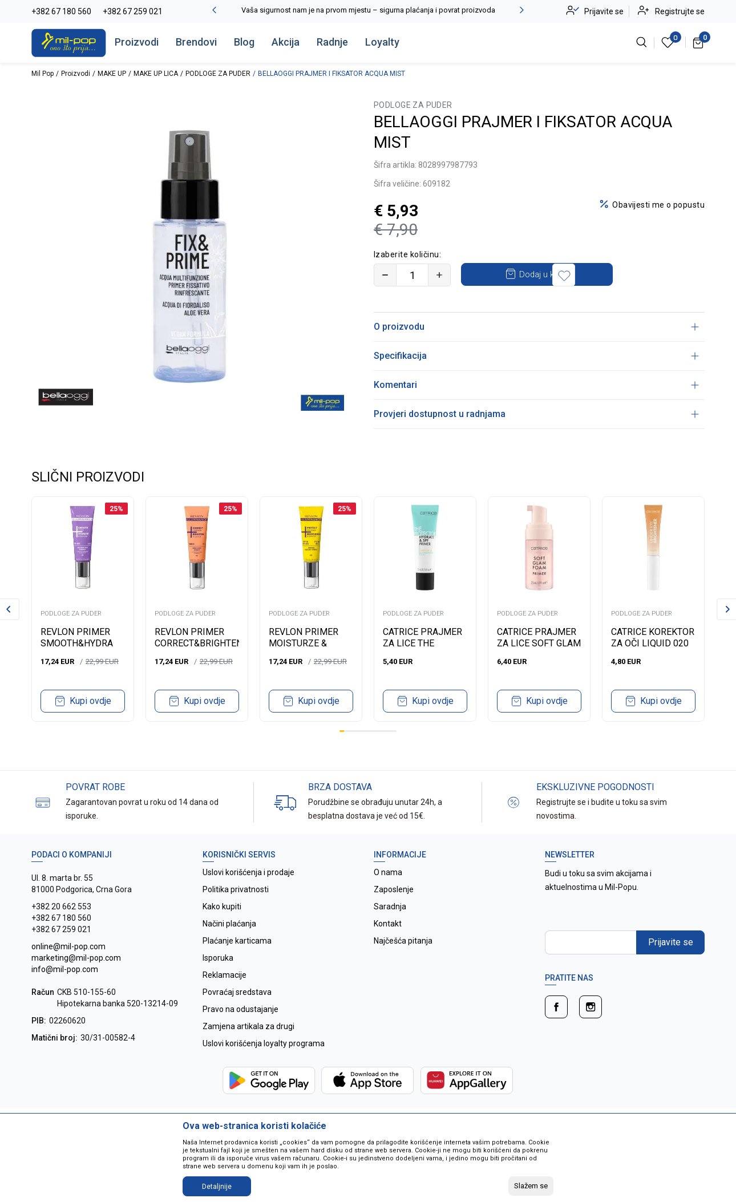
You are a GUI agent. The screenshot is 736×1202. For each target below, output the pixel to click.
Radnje (332, 42)
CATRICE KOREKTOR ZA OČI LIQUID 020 (652, 637)
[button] (644, 275)
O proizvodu (536, 326)
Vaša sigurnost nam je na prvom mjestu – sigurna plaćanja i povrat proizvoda (368, 10)
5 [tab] (360, 731)
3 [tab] (351, 731)
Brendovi (196, 42)
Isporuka (218, 957)
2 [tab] (346, 731)
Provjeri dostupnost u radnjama (536, 413)
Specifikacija (536, 355)
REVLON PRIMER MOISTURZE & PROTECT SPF (303, 643)
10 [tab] (384, 731)
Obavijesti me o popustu (658, 204)
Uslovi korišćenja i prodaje (248, 872)
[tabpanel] (82, 609)
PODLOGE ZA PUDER (217, 74)
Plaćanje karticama (237, 940)
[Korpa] (699, 42)
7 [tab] (370, 731)
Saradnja (390, 906)
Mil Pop (42, 74)
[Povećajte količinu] (439, 275)
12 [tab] (394, 731)
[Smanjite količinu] (385, 275)
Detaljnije (217, 1187)
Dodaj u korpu (550, 274)
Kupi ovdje (90, 700)
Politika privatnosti (236, 889)
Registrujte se (680, 11)
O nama (388, 872)
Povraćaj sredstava (237, 992)
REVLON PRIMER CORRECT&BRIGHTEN (197, 637)
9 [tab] (380, 731)
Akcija (286, 42)
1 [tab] (341, 731)
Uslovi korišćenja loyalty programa (264, 1043)
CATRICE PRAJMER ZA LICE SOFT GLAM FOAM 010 (539, 643)
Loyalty (382, 42)
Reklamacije (224, 975)
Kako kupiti (222, 906)
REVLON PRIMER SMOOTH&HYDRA (77, 637)
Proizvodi (137, 42)
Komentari (536, 384)
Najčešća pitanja (403, 940)
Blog (244, 42)
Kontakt (388, 923)
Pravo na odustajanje (240, 1009)
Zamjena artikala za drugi (248, 1026)
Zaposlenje (394, 889)
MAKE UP (112, 74)
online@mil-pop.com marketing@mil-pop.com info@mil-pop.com (76, 958)
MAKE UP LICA (156, 74)
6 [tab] (365, 731)
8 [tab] (375, 731)
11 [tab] (389, 731)
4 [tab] (356, 731)
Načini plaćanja (229, 923)
